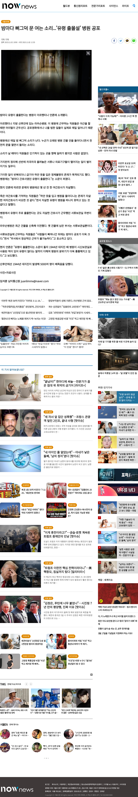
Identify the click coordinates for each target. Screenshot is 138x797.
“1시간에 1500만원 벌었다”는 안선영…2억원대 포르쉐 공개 (83, 735)
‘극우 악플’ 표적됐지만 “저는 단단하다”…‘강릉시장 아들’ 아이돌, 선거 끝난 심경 (75, 713)
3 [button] (48, 758)
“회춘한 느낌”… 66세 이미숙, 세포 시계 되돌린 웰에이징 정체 (44, 711)
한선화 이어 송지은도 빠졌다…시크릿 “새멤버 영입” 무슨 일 (83, 749)
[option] (44, 702)
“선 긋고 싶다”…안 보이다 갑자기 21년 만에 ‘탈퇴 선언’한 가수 (19, 749)
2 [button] (46, 758)
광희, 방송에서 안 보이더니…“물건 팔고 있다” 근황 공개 (52, 735)
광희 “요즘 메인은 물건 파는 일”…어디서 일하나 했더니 (19, 735)
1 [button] (44, 758)
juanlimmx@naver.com (35, 281)
